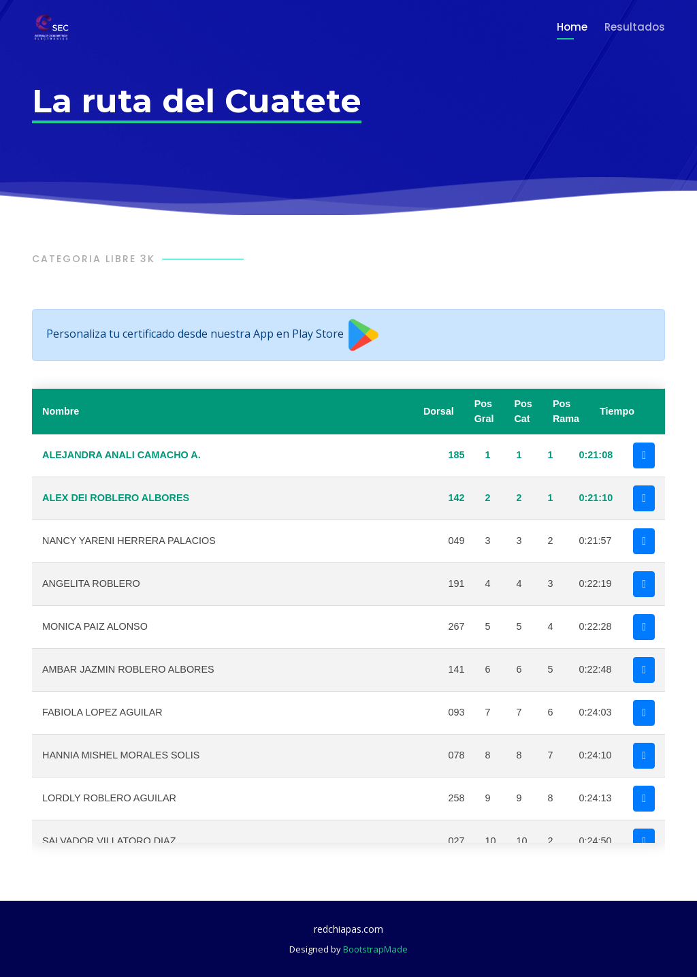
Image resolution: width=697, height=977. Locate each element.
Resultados (634, 27)
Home (572, 27)
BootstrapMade (375, 949)
